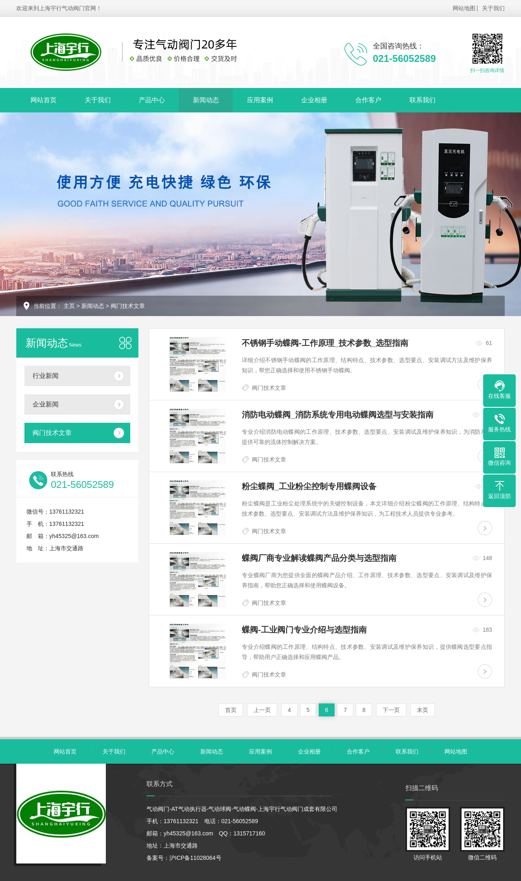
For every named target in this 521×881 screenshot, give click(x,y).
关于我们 (493, 8)
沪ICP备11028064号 (195, 858)
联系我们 (422, 100)
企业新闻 (46, 404)
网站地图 (464, 8)
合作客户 (368, 100)
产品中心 (152, 100)
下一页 (391, 710)
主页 (69, 306)
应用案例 (260, 100)
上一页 (262, 710)
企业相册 (314, 100)
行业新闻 (46, 375)
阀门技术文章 (128, 306)
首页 (230, 710)
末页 (422, 710)
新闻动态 (206, 100)
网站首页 (44, 100)
